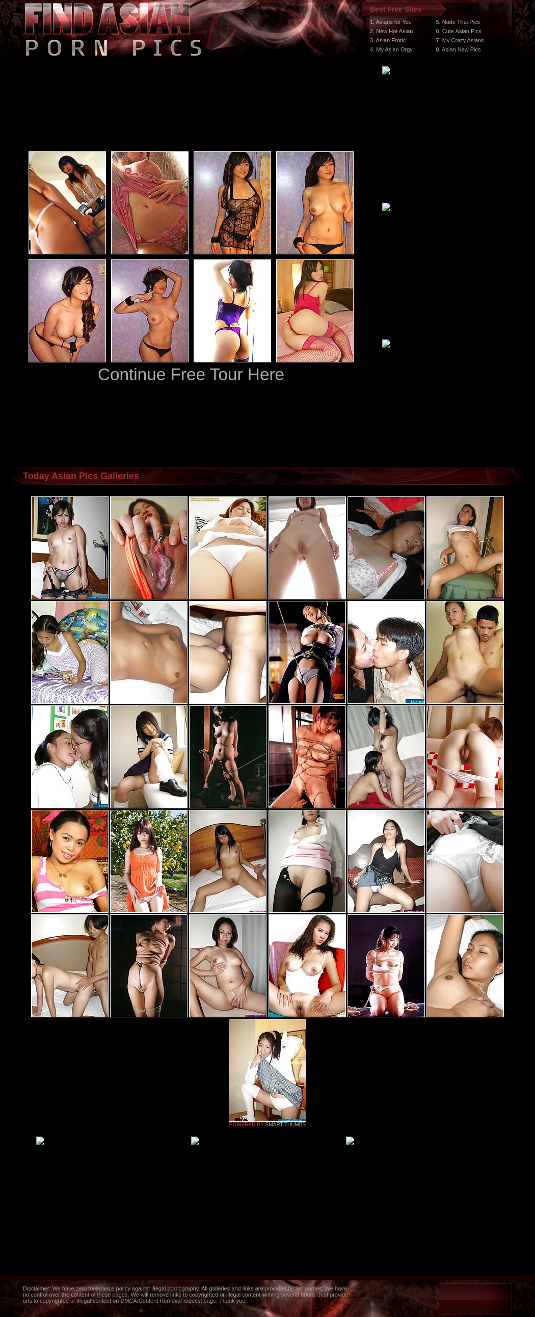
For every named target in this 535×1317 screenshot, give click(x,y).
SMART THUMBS (285, 1124)
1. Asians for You (391, 22)
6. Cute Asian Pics (458, 31)
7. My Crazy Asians (460, 40)
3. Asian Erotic (388, 40)
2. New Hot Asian (391, 31)
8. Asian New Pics (458, 49)
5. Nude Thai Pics (458, 22)
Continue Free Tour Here (191, 374)
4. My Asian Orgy (391, 49)
